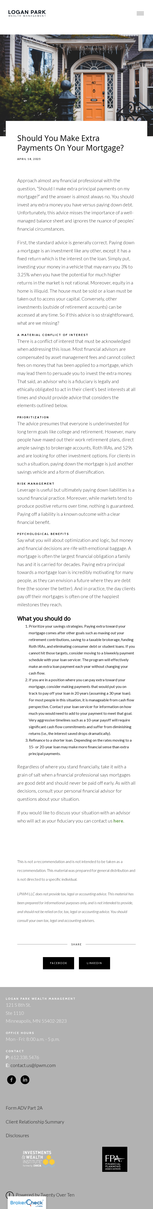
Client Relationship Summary (35, 1121)
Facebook (58, 963)
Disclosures (17, 1135)
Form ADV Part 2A (24, 1108)
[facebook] (11, 1079)
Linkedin (94, 963)
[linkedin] (24, 1079)
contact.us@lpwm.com (33, 1065)
